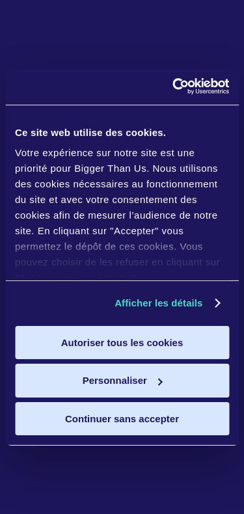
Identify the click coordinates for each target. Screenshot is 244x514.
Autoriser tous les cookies (122, 341)
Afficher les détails (158, 302)
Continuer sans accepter (122, 418)
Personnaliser (123, 380)
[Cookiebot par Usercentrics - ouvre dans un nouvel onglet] (173, 86)
